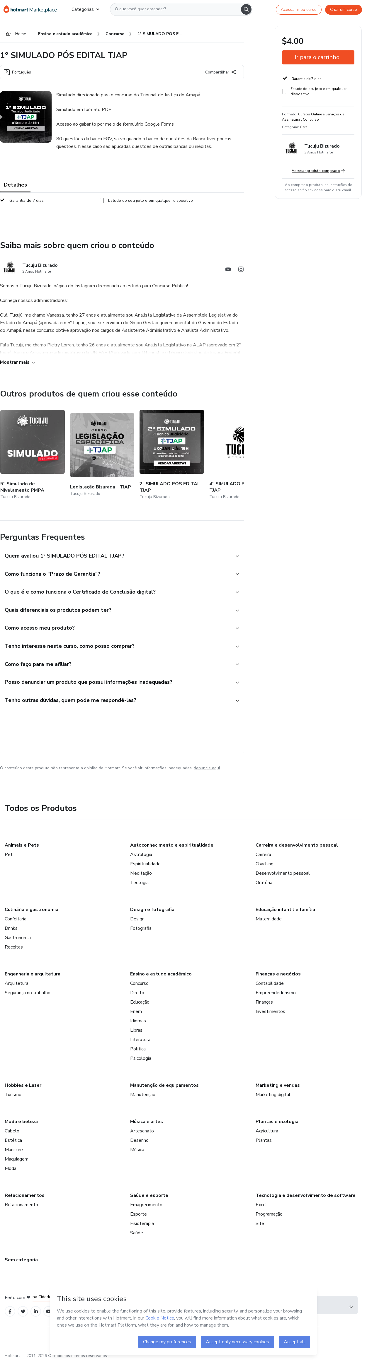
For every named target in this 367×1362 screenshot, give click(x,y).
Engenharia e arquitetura (32, 974)
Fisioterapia (142, 1224)
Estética (13, 1141)
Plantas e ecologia (277, 1122)
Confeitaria (15, 919)
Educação (139, 1002)
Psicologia (140, 1059)
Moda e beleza (21, 1122)
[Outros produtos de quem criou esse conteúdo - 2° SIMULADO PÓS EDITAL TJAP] (172, 455)
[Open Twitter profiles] (23, 1312)
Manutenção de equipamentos (164, 1086)
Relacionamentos (25, 1196)
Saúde (136, 1233)
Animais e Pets (22, 846)
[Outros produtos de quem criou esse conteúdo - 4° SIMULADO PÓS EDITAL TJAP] (241, 455)
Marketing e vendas (278, 1086)
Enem (136, 1012)
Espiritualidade (145, 864)
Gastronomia (18, 938)
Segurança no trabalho (27, 993)
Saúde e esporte (149, 1196)
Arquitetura (16, 984)
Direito (137, 993)
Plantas (264, 1141)
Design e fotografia (152, 910)
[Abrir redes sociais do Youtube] (228, 270)
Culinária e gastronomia (31, 910)
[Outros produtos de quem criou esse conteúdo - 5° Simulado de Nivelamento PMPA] (32, 455)
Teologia (139, 883)
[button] (115, 556)
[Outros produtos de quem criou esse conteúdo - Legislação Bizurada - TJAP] (102, 455)
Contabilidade (270, 984)
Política (138, 1049)
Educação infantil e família (285, 910)
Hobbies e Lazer (23, 1086)
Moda (10, 1169)
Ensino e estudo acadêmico (161, 974)
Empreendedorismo (276, 993)
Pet (9, 855)
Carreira (263, 855)
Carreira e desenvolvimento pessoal (297, 846)
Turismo (13, 1095)
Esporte (138, 1214)
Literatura (140, 1040)
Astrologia (141, 855)
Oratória (264, 883)
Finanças (264, 1002)
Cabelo (12, 1131)
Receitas (14, 947)
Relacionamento (21, 1205)
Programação (269, 1214)
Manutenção (142, 1095)
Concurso (139, 984)
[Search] (246, 9)
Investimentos (270, 1012)
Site (260, 1224)
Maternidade (269, 919)
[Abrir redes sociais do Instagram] (241, 270)
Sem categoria (21, 1260)
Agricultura (267, 1131)
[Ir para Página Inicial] (33, 9)
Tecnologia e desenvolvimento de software (306, 1196)
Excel (261, 1205)
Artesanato (142, 1131)
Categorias (85, 9)
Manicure (14, 1150)
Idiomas (138, 1021)
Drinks (11, 929)
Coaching (264, 864)
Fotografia (141, 929)
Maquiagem (16, 1159)
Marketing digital (273, 1095)
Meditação (141, 874)
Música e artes (146, 1122)
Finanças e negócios (278, 974)
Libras (136, 1031)
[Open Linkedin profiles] (35, 1312)
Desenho (139, 1141)
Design (137, 919)
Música (137, 1150)
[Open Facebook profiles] (10, 1312)
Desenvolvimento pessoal (283, 874)
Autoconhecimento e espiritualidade (171, 846)
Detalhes (15, 185)
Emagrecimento (146, 1205)
